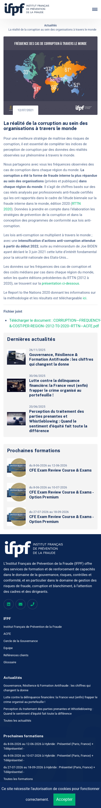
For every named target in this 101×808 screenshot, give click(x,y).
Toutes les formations (18, 779)
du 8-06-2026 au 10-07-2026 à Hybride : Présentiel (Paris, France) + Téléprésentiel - (48, 757)
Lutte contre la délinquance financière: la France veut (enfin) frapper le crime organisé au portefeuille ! (58, 387)
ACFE (7, 634)
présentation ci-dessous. (61, 283)
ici (84, 298)
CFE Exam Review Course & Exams (60, 470)
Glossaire (9, 662)
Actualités (50, 25)
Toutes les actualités (17, 720)
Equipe (8, 648)
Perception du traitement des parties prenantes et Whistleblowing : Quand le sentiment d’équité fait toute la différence (58, 421)
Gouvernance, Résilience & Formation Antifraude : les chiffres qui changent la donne (61, 360)
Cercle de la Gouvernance (20, 641)
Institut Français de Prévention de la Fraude (32, 627)
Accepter (64, 799)
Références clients (15, 655)
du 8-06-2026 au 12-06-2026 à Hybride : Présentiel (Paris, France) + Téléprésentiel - (48, 746)
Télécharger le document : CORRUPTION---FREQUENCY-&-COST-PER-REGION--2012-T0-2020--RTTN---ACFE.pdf (55, 323)
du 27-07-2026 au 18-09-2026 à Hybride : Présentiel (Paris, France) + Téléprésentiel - (49, 769)
